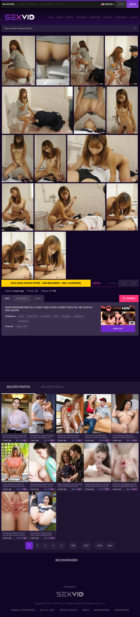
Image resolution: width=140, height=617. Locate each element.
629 (73, 545)
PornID (21, 4)
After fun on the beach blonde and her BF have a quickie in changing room (68, 436)
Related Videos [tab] (52, 387)
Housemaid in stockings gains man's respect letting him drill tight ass (41, 534)
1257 (86, 545)
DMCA (86, 610)
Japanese (78, 316)
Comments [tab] (22, 298)
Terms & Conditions (23, 610)
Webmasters (102, 610)
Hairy (55, 316)
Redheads (24, 321)
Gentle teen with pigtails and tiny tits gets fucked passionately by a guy (125, 485)
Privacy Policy (69, 610)
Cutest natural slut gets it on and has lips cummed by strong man (97, 485)
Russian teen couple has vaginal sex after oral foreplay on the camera (42, 436)
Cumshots (45, 316)
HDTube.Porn (46, 4)
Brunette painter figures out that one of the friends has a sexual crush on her (41, 485)
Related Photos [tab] (18, 387)
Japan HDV (21, 326)
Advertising (121, 610)
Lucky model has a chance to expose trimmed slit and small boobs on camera (13, 485)
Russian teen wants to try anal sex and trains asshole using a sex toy (14, 534)
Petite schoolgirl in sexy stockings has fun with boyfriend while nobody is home (70, 485)
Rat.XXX (59, 4)
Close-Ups (32, 316)
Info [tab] (7, 298)
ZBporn (32, 4)
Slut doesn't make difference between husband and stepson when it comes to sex (96, 436)
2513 (99, 545)
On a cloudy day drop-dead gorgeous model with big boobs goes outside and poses (124, 436)
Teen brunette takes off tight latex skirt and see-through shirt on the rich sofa (15, 436)
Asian (21, 316)
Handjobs (66, 316)
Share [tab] (38, 298)
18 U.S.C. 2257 (47, 610)
